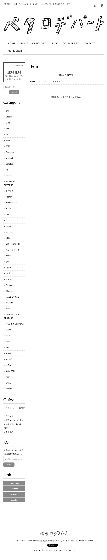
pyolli (8, 273)
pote (8, 336)
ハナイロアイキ (13, 250)
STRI (8, 123)
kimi (7, 347)
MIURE (9, 359)
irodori (8, 208)
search (14, 92)
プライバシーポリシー (15, 420)
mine (8, 309)
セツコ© (42, 81)
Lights (8, 267)
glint (7, 261)
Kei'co (8, 256)
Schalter (9, 164)
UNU (8, 238)
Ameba (14, 500)
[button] (40, 43)
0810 (8, 146)
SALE (8, 383)
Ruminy (9, 197)
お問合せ (9, 416)
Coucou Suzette (13, 244)
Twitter (14, 488)
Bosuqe (9, 389)
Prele (8, 140)
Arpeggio (10, 152)
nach (8, 377)
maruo (8, 226)
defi (7, 134)
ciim (7, 129)
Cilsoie (9, 117)
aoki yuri (9, 279)
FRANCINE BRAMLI (15, 324)
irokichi (9, 353)
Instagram (14, 483)
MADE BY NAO (12, 297)
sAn (7, 111)
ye (7, 170)
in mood (9, 158)
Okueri (9, 291)
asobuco (9, 232)
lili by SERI (10, 371)
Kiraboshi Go (11, 203)
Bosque (9, 285)
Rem (8, 214)
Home (32, 81)
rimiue (8, 176)
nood (8, 220)
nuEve (8, 365)
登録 (9, 464)
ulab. (8, 342)
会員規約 (9, 432)
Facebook (14, 494)
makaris (9, 303)
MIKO (8, 330)
